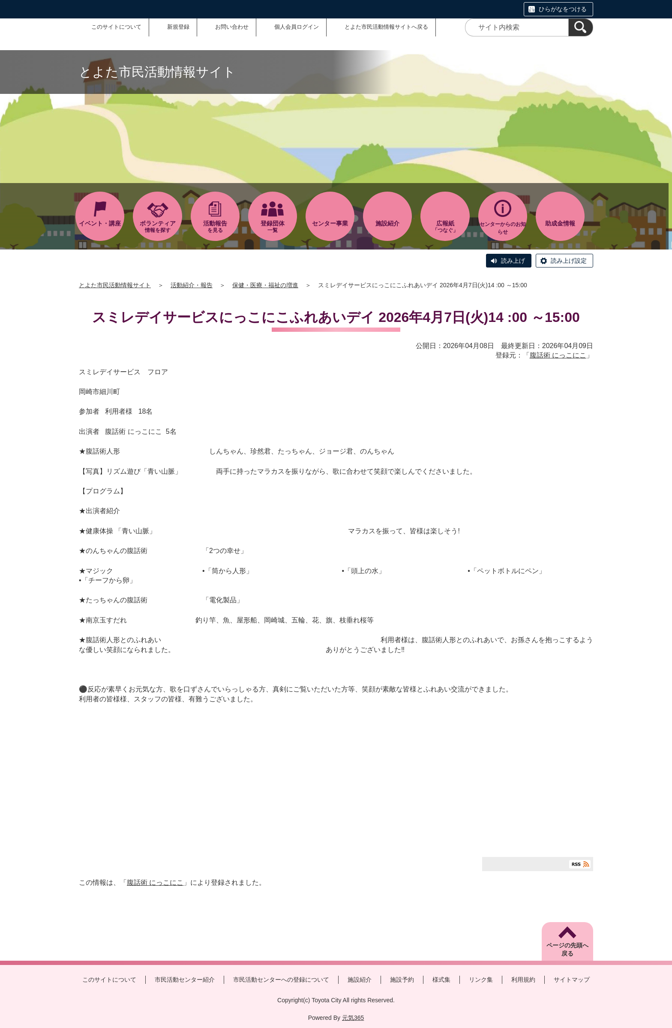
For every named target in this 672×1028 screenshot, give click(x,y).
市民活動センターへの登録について (281, 979)
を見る (215, 226)
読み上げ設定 (569, 260)
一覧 (272, 226)
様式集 (441, 979)
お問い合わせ (232, 27)
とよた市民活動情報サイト (115, 285)
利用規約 (523, 979)
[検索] (580, 27)
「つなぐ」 (444, 226)
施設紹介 (360, 979)
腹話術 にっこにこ (558, 355)
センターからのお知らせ (503, 228)
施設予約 (402, 979)
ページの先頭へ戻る (567, 949)
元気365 (353, 1017)
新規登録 (178, 27)
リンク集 (481, 979)
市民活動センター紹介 (185, 979)
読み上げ (513, 260)
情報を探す (157, 226)
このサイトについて (116, 27)
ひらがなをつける (563, 9)
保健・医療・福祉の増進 (265, 285)
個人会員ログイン (296, 27)
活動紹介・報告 (192, 285)
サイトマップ (572, 979)
